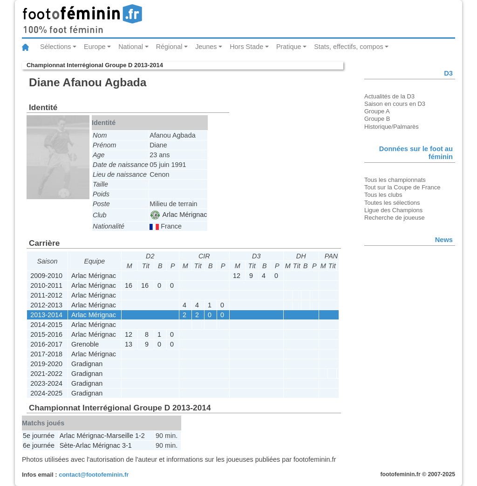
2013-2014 (46, 315)
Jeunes (206, 46)
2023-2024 (46, 383)
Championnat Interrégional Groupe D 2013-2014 (95, 65)
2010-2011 (46, 285)
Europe (94, 46)
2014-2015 (46, 324)
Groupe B (377, 118)
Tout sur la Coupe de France (402, 187)
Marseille (119, 435)
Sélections (55, 46)
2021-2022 (46, 373)
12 (236, 275)
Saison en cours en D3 (394, 103)
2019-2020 (46, 364)
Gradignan (86, 364)
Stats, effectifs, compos (348, 46)
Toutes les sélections (392, 202)
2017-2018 (46, 354)
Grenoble (85, 344)
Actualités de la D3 (389, 96)
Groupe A (377, 111)
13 (128, 344)
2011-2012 (46, 295)
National (130, 46)
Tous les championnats (395, 179)
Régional (169, 46)
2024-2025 (46, 393)
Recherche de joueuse (394, 217)
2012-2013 (46, 305)
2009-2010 (46, 275)
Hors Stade (246, 46)
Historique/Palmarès (391, 126)
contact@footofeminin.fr (94, 474)
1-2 (140, 435)
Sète (67, 445)
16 (128, 285)
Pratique (288, 46)
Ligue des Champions (393, 210)
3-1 (127, 445)
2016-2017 (46, 344)
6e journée (39, 445)
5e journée (39, 435)
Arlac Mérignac (178, 214)
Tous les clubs (383, 194)
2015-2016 (46, 334)
